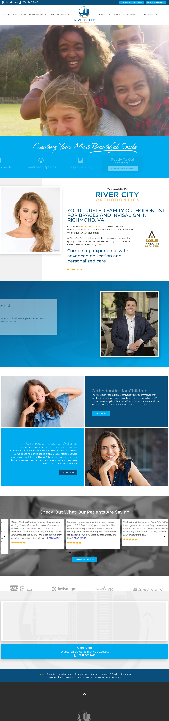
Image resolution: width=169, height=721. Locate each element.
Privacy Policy (66, 681)
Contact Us (149, 14)
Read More (76, 269)
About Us (19, 14)
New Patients (38, 14)
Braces (104, 14)
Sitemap (52, 681)
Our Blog (132, 14)
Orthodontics (60, 14)
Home (6, 14)
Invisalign (119, 14)
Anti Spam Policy (84, 681)
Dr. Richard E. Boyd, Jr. (93, 226)
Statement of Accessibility (108, 681)
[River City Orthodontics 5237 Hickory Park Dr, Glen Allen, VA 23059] (84, 625)
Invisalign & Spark (108, 678)
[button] (117, 269)
